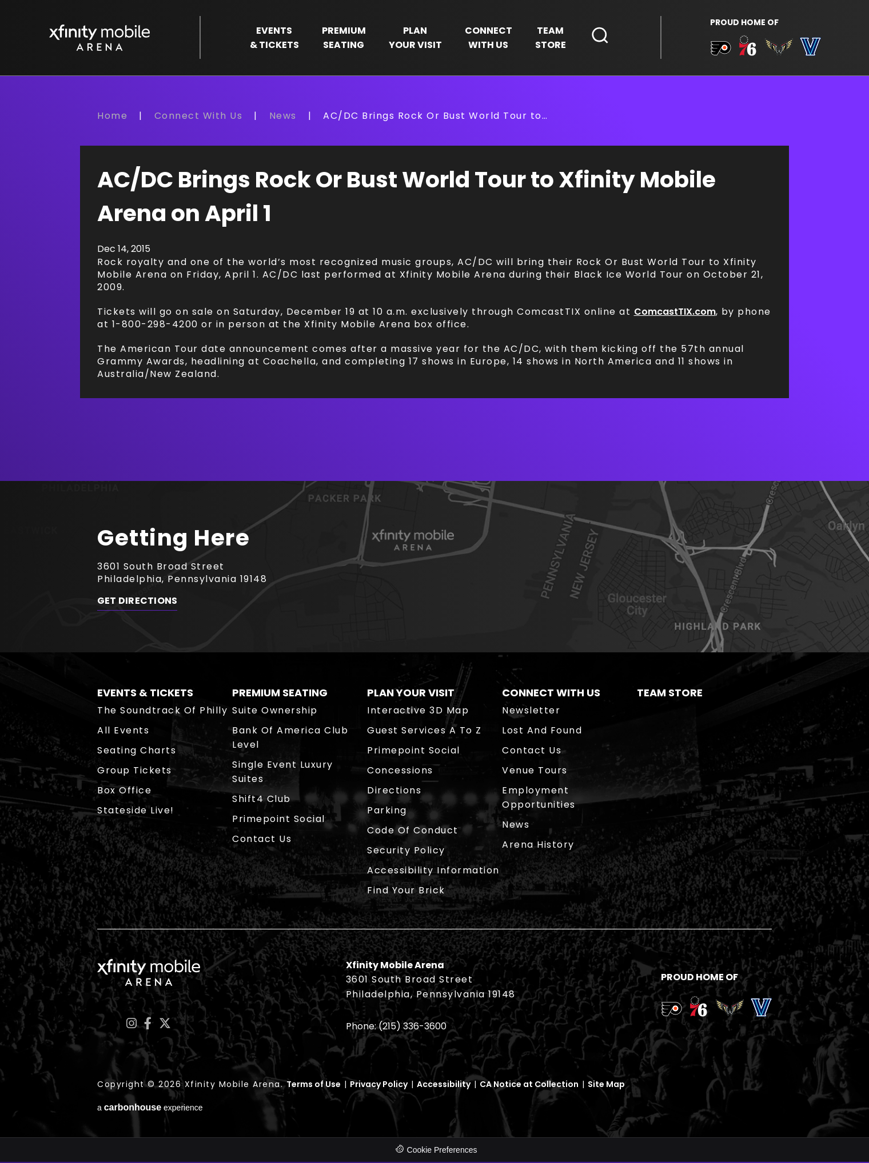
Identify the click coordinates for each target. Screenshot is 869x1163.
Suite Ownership (275, 711)
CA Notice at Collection (529, 1085)
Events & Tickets (145, 694)
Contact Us (262, 840)
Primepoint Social (278, 820)
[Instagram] (131, 1025)
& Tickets (274, 38)
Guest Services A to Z (424, 731)
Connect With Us (198, 116)
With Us (488, 38)
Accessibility (444, 1085)
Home (112, 116)
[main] (434, 296)
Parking (387, 811)
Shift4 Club (261, 800)
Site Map (606, 1085)
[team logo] (720, 51)
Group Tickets (134, 771)
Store (550, 38)
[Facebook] (148, 1025)
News (283, 116)
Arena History (538, 845)
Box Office (124, 791)
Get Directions (137, 602)
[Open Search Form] (600, 36)
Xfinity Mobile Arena (100, 38)
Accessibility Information (433, 871)
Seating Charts (136, 751)
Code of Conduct (413, 831)
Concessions (400, 771)
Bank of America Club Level (290, 738)
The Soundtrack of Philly (162, 711)
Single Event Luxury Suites (282, 773)
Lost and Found (542, 731)
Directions (394, 791)
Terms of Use (313, 1085)
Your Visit (415, 38)
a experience (150, 1109)
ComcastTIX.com (675, 312)
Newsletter (531, 711)
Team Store (670, 694)
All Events (123, 731)
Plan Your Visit (411, 694)
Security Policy (406, 851)
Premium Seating (280, 694)
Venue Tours (535, 771)
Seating (344, 38)
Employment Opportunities (539, 798)
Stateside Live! (135, 811)
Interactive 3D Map (418, 711)
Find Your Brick (406, 891)
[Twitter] (165, 1025)
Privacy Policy (379, 1085)
